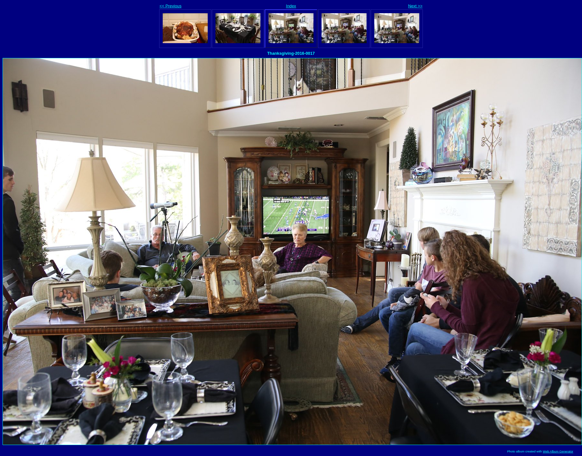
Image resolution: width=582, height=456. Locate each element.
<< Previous (170, 6)
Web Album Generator (558, 451)
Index (291, 6)
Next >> (415, 6)
